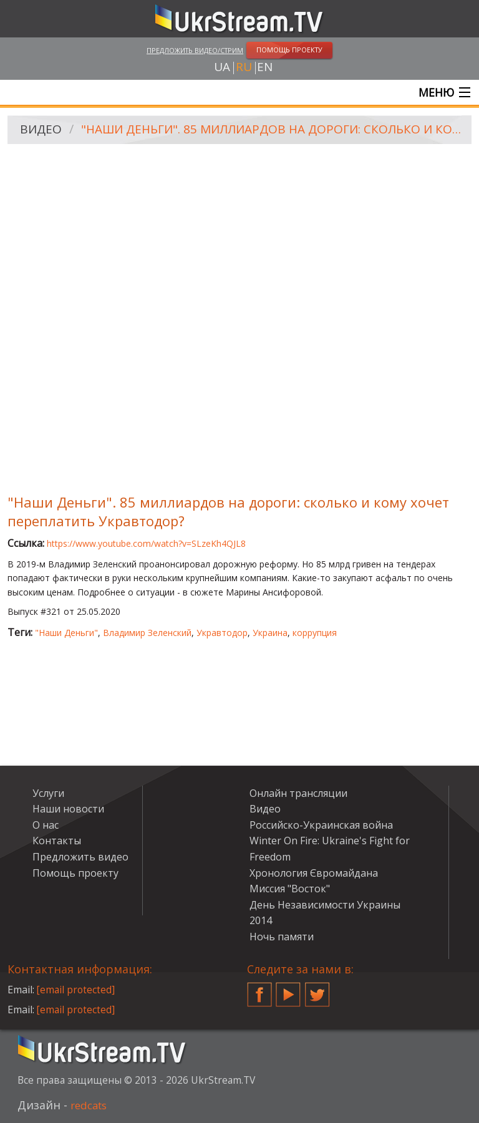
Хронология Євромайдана (313, 873)
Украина (270, 634)
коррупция (315, 634)
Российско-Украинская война (321, 826)
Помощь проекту (75, 873)
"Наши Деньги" (66, 634)
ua (222, 68)
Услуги (48, 794)
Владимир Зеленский (147, 634)
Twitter (317, 991)
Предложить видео (80, 858)
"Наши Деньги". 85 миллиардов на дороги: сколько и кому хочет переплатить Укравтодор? (273, 131)
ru (244, 68)
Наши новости (68, 810)
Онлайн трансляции (298, 794)
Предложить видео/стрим (195, 50)
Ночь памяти (281, 938)
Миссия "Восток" (289, 890)
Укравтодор (222, 634)
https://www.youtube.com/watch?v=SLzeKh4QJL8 (146, 545)
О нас (45, 826)
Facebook (259, 991)
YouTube (288, 991)
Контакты (56, 842)
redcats (90, 1105)
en (265, 68)
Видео (42, 131)
